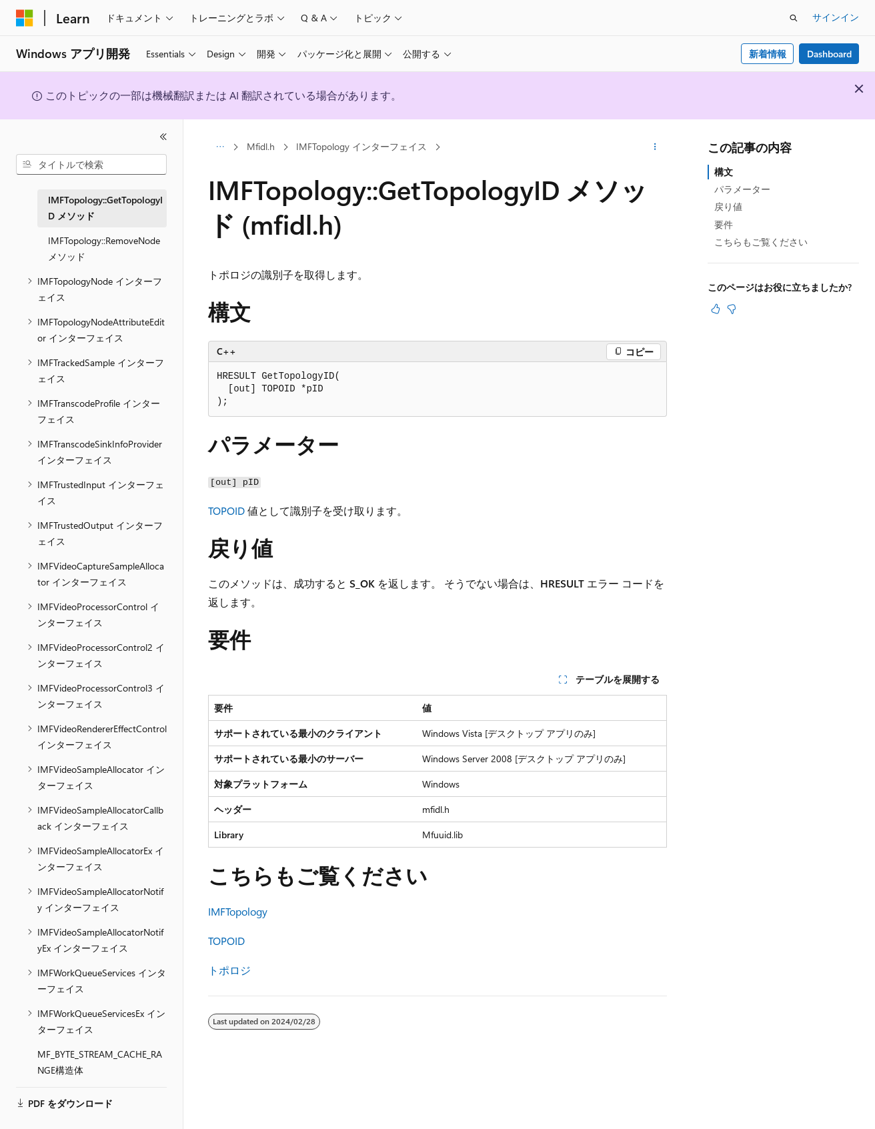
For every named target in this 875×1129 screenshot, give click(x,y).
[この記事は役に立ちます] (716, 309)
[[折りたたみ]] (163, 137)
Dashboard (829, 53)
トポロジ (229, 970)
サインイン (835, 17)
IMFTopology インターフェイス (361, 146)
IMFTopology (237, 911)
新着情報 (767, 53)
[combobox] (91, 164)
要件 (723, 224)
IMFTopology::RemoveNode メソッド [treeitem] (104, 248)
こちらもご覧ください (761, 241)
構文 (723, 171)
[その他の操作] (655, 147)
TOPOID (226, 510)
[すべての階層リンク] (219, 147)
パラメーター (742, 189)
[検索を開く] (793, 18)
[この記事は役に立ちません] (732, 309)
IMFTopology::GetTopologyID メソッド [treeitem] (105, 208)
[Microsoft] (24, 18)
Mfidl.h (261, 146)
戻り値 (728, 206)
